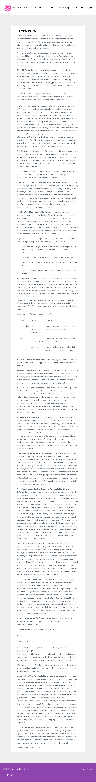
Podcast (75, 7)
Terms (82, 769)
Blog (83, 7)
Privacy (90, 769)
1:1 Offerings (51, 7)
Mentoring (39, 7)
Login (89, 7)
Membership (64, 7)
